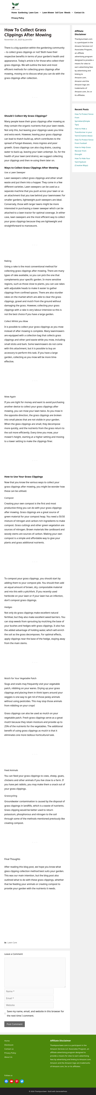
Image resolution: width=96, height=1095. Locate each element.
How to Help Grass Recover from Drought (83, 151)
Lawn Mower (48, 12)
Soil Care (59, 12)
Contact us (79, 12)
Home (14, 12)
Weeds (69, 12)
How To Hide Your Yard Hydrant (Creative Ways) (82, 162)
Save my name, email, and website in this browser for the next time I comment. (35, 1013)
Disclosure (8, 1045)
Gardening (23, 12)
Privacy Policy (17, 18)
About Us (8, 1057)
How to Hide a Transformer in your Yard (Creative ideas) (83, 132)
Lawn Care (35, 12)
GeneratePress (61, 1091)
